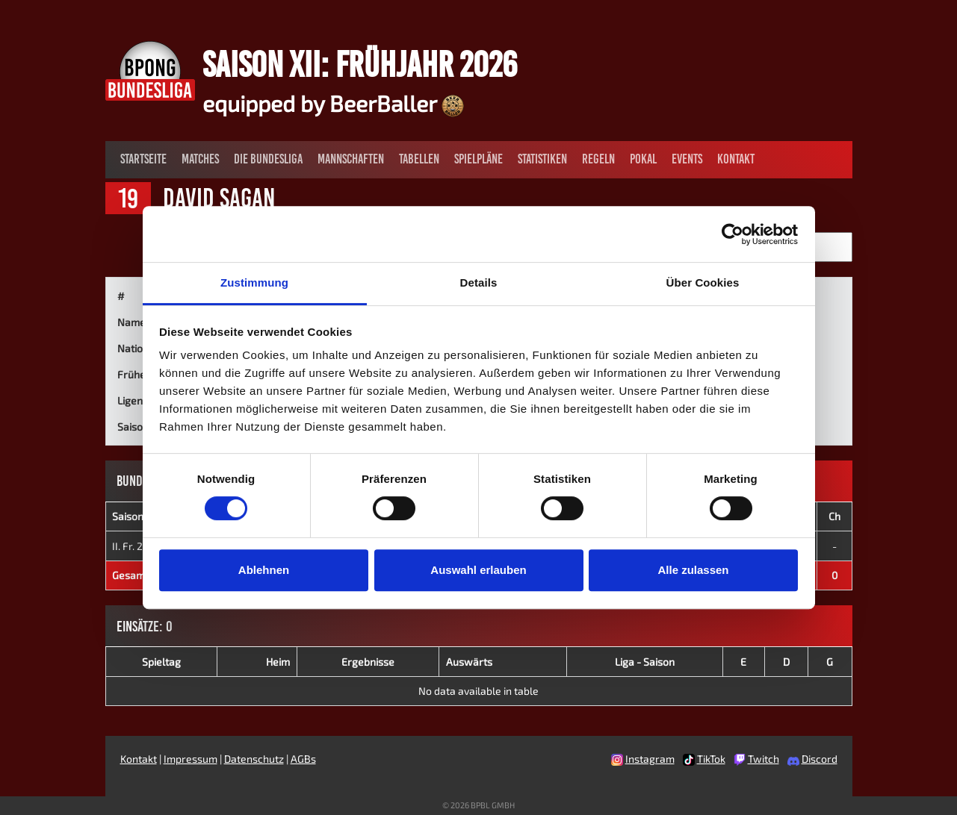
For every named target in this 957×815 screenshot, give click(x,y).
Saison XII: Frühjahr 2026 (359, 64)
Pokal (643, 159)
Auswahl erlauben (478, 569)
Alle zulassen (692, 569)
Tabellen (419, 159)
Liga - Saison (645, 661)
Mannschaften (351, 159)
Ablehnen (263, 569)
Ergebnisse (367, 661)
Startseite (143, 159)
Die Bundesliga (268, 159)
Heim (278, 661)
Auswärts (469, 661)
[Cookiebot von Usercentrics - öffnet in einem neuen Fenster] (732, 234)
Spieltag (161, 661)
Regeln (598, 159)
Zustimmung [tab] (254, 282)
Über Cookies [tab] (703, 282)
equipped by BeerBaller (333, 103)
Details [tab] (479, 282)
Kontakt (736, 159)
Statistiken (542, 159)
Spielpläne (478, 159)
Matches (200, 159)
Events (687, 159)
